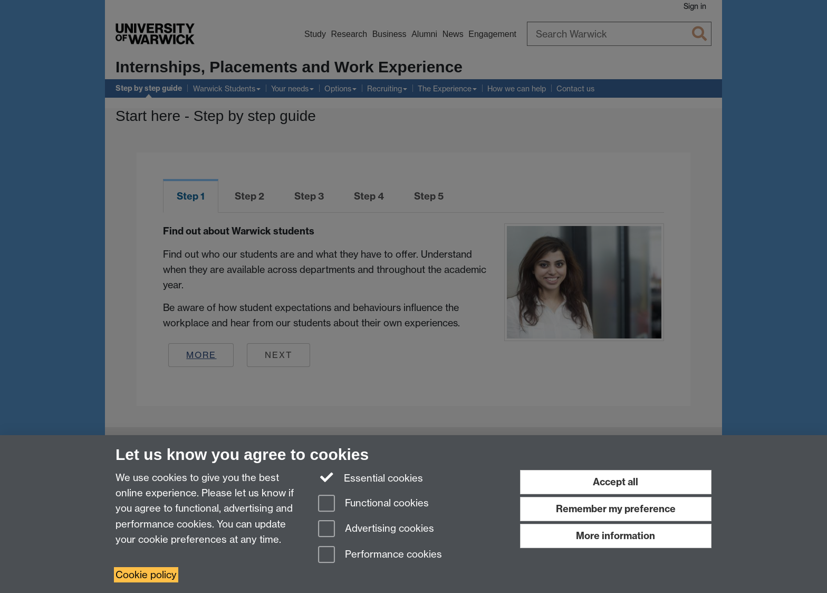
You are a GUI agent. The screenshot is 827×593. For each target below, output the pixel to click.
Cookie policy (146, 575)
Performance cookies (380, 555)
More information (615, 536)
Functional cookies (373, 504)
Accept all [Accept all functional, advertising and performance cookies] (615, 482)
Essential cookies (371, 478)
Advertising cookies (376, 529)
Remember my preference (616, 509)
